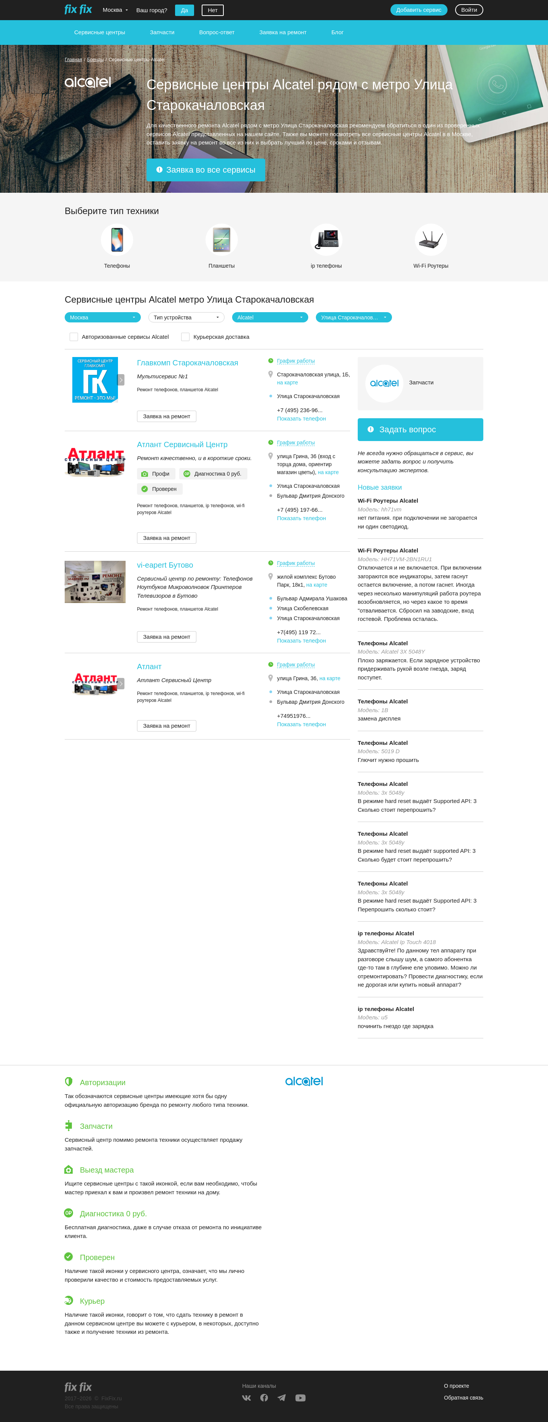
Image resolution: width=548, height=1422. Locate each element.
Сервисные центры (99, 32)
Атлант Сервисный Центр (182, 444)
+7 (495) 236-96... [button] (300, 410)
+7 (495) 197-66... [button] (300, 509)
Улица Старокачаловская (308, 396)
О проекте (456, 1386)
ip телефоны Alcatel (386, 933)
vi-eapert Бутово (165, 565)
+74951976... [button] (294, 716)
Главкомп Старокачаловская (187, 363)
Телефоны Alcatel (383, 643)
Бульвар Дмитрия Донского (310, 496)
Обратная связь (463, 1398)
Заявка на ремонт (282, 32)
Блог (337, 32)
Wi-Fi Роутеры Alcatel (388, 500)
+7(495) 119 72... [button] (299, 632)
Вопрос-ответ (216, 32)
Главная (73, 59)
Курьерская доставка (221, 336)
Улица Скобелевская (302, 608)
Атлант (149, 666)
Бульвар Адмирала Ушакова (312, 598)
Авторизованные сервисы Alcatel (125, 336)
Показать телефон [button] (301, 418)
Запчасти (162, 32)
